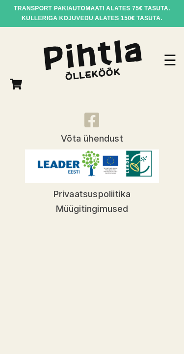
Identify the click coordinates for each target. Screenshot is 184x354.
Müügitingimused (92, 209)
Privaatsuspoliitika (92, 194)
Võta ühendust (92, 138)
